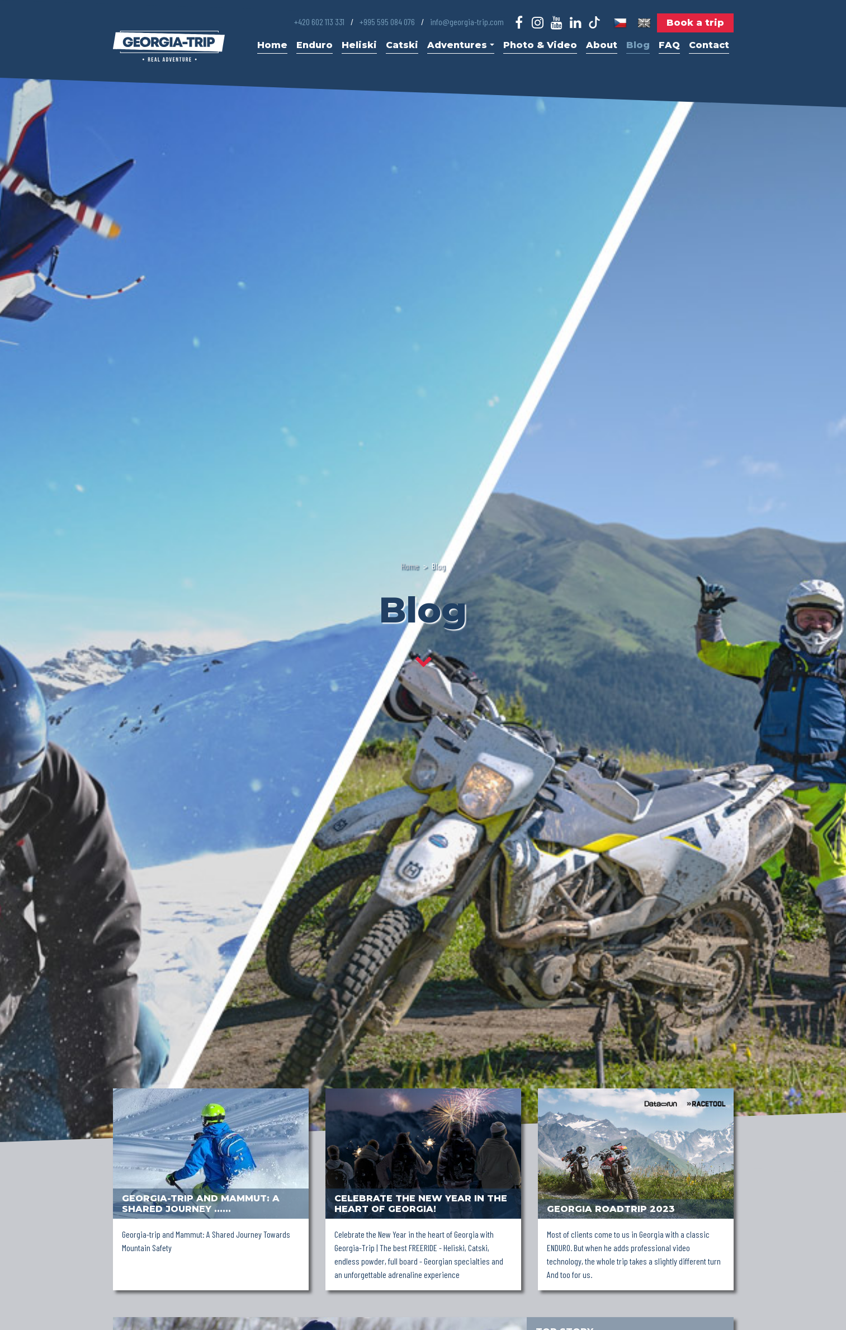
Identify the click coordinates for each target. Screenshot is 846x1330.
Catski (402, 45)
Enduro (314, 45)
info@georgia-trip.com (467, 21)
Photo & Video (540, 45)
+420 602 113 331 (319, 21)
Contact (709, 45)
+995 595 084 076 (387, 21)
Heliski (359, 45)
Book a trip (695, 22)
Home (272, 45)
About (601, 45)
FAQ (669, 45)
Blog (638, 45)
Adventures (460, 45)
